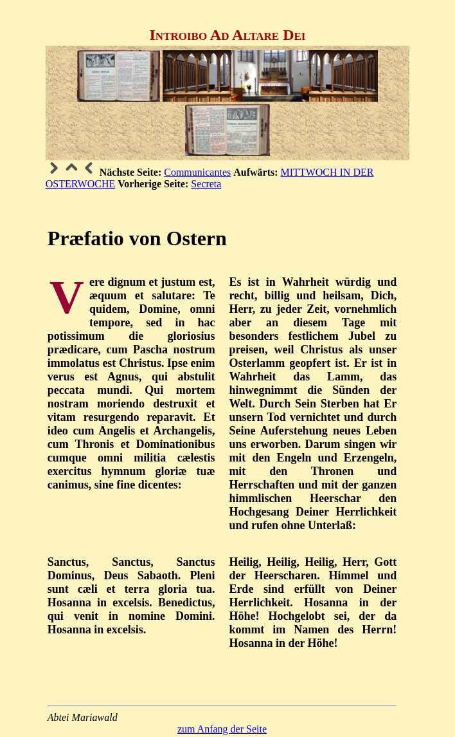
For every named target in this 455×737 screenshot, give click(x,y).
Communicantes (197, 172)
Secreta (206, 183)
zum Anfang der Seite (222, 728)
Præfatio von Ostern (137, 238)
